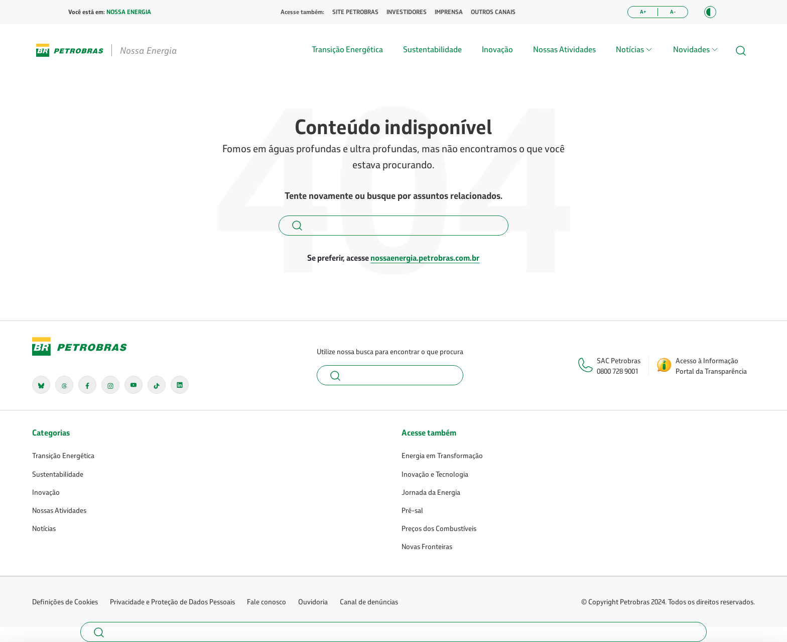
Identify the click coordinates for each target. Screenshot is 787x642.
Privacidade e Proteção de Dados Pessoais (172, 601)
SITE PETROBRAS (355, 12)
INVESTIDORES (406, 12)
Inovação (497, 49)
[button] (710, 12)
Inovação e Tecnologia (435, 474)
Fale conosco (266, 601)
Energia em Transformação (442, 455)
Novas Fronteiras (427, 546)
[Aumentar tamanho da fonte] (643, 12)
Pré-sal (412, 510)
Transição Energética (347, 49)
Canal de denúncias (369, 601)
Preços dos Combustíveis (439, 528)
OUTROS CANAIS (493, 12)
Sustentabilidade (432, 49)
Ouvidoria (313, 601)
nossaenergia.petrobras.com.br (424, 258)
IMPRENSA (449, 12)
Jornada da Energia (431, 492)
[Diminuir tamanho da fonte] (673, 12)
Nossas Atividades (564, 49)
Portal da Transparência (711, 371)
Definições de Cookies (65, 601)
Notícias (44, 528)
